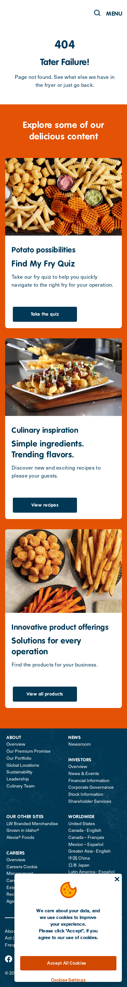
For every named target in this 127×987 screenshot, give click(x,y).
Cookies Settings (68, 980)
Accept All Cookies (66, 963)
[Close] (117, 879)
